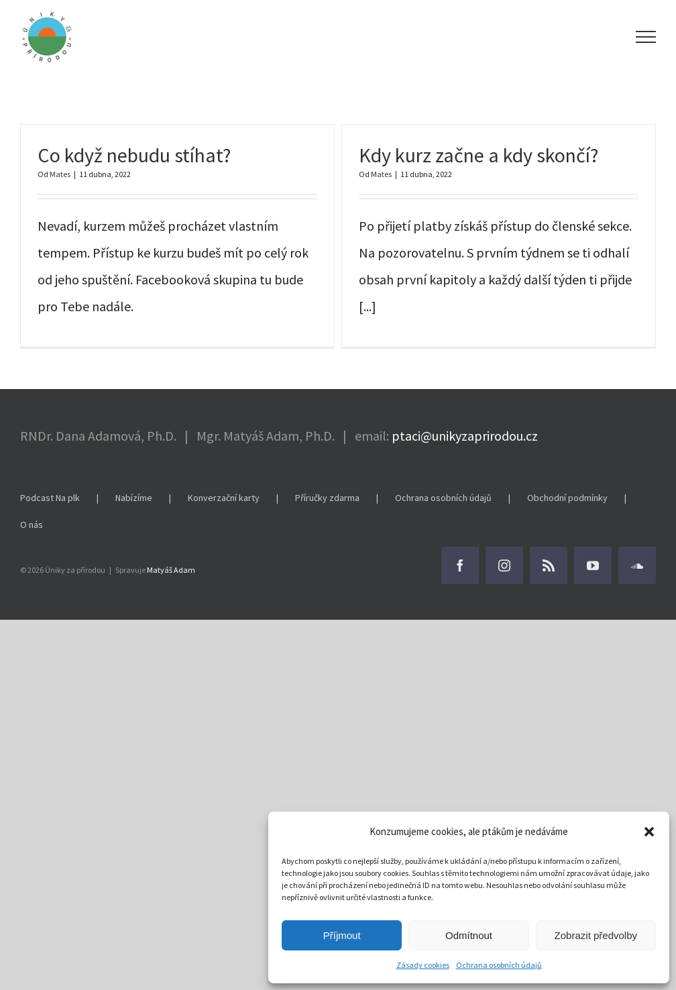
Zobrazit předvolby (596, 935)
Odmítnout (468, 935)
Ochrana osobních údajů (499, 965)
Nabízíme (133, 498)
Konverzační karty (224, 498)
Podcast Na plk (50, 498)
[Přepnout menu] (646, 37)
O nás (31, 524)
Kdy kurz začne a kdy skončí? (478, 155)
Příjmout (342, 935)
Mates (60, 174)
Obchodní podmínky (567, 498)
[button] (649, 831)
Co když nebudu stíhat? (134, 155)
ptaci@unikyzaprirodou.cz (465, 435)
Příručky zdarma (327, 498)
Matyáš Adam (171, 570)
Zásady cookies (422, 965)
